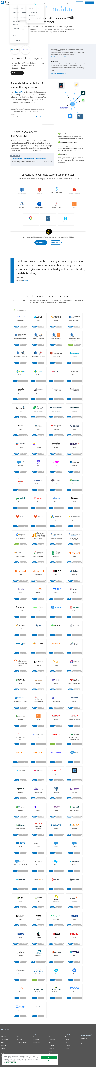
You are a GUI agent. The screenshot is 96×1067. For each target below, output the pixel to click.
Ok (48, 1057)
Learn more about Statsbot (58, 73)
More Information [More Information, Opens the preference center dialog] (48, 1060)
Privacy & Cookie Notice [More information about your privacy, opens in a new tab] (11, 1062)
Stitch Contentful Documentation (60, 57)
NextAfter (25, 280)
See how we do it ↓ (17, 73)
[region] (30, 1059)
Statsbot (38, 116)
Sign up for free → (41, 242)
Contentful (19, 92)
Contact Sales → (55, 242)
